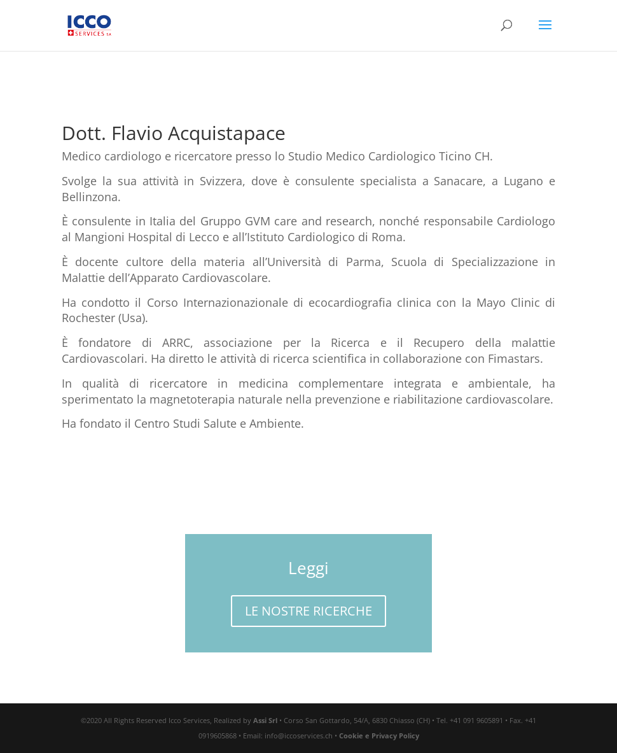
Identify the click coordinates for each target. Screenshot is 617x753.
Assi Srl (265, 720)
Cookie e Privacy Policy (379, 735)
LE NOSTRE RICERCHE (308, 610)
